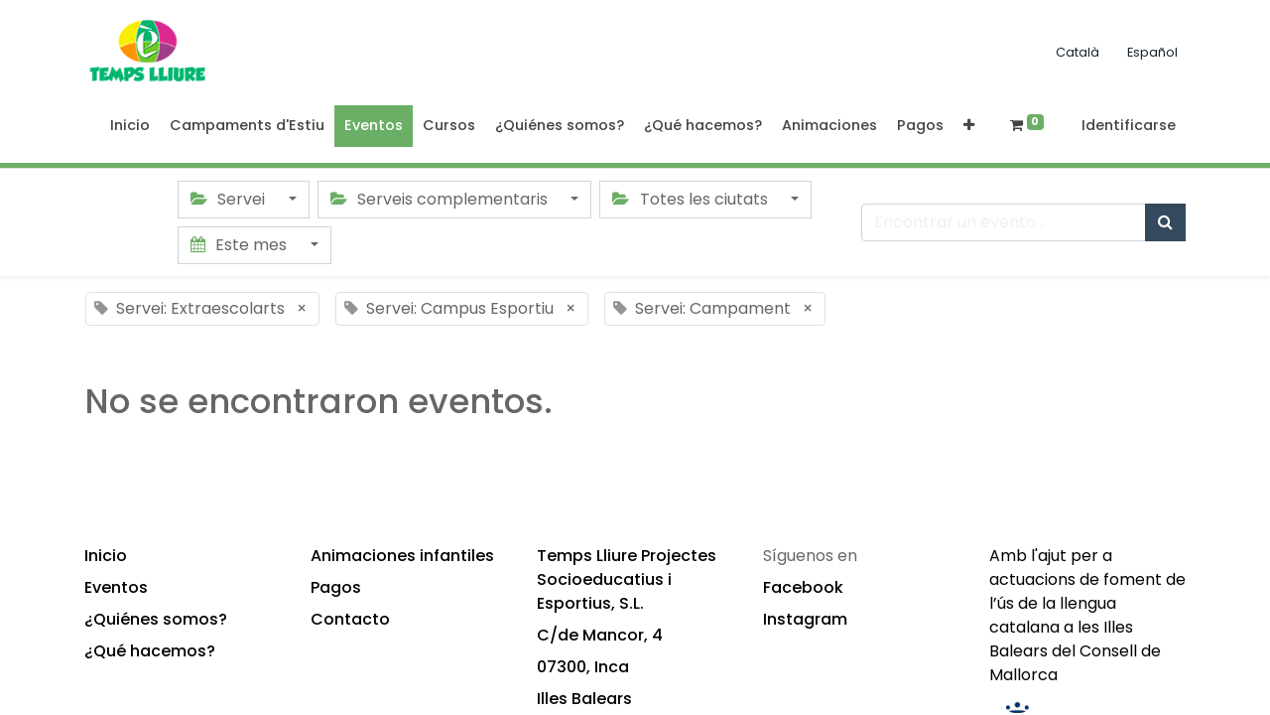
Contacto (350, 619)
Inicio (105, 555)
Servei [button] (229, 199)
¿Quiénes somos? (155, 619)
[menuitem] (130, 126)
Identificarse (1128, 125)
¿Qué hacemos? (149, 651)
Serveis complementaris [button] (441, 199)
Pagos (336, 587)
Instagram (805, 619)
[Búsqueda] (1165, 222)
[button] (968, 126)
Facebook (803, 587)
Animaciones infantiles (402, 555)
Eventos (116, 587)
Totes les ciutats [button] (691, 199)
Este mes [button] (240, 244)
